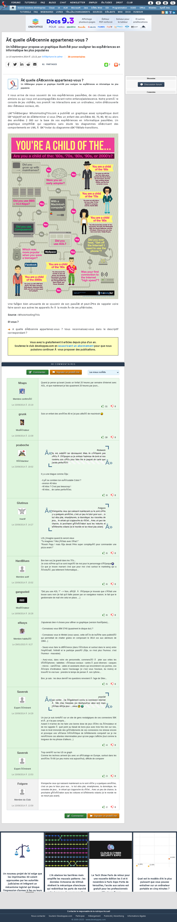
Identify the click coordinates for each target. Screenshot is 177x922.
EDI (107, 8)
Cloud (51, 8)
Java (86, 8)
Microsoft (75, 8)
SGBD (133, 8)
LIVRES (59, 12)
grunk (22, 420)
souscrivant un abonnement (76, 348)
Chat (63, 2)
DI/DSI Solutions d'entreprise (31, 8)
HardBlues (22, 567)
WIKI (120, 12)
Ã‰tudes (106, 2)
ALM (65, 8)
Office (142, 8)
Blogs (52, 2)
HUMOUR (138, 12)
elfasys (22, 629)
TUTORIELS (25, 12)
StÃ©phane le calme (52, 59)
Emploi (93, 2)
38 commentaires (76, 59)
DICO (128, 12)
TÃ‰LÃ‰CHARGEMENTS (78, 12)
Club (129, 2)
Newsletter (77, 2)
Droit (119, 2)
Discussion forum (151, 84)
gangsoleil (22, 598)
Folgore (22, 790)
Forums (16, 2)
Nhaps (22, 389)
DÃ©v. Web (96, 8)
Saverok (22, 698)
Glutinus (22, 509)
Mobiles (152, 8)
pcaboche (22, 451)
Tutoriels (30, 2)
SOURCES (97, 12)
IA (59, 8)
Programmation (119, 8)
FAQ (42, 2)
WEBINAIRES (46, 12)
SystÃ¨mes (165, 8)
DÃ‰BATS (110, 12)
